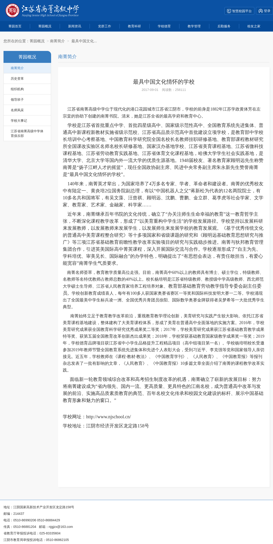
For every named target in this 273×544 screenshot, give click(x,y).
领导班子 (17, 99)
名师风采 (17, 110)
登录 (264, 11)
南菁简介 (17, 68)
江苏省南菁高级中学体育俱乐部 (27, 133)
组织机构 (17, 89)
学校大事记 (19, 120)
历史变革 (17, 78)
